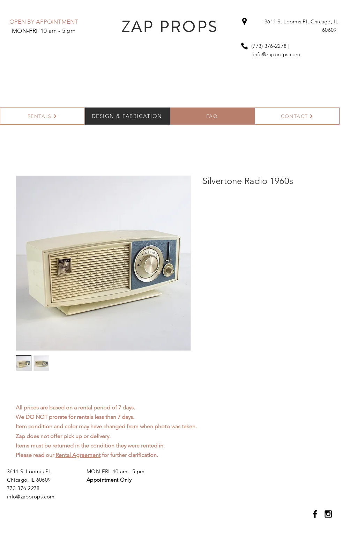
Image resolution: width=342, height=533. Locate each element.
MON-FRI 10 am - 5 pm (115, 471)
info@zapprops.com (276, 54)
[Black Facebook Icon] (315, 514)
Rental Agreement (78, 455)
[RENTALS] (42, 116)
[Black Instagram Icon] (328, 514)
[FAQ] (212, 116)
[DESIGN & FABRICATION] (127, 116)
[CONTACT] (297, 116)
